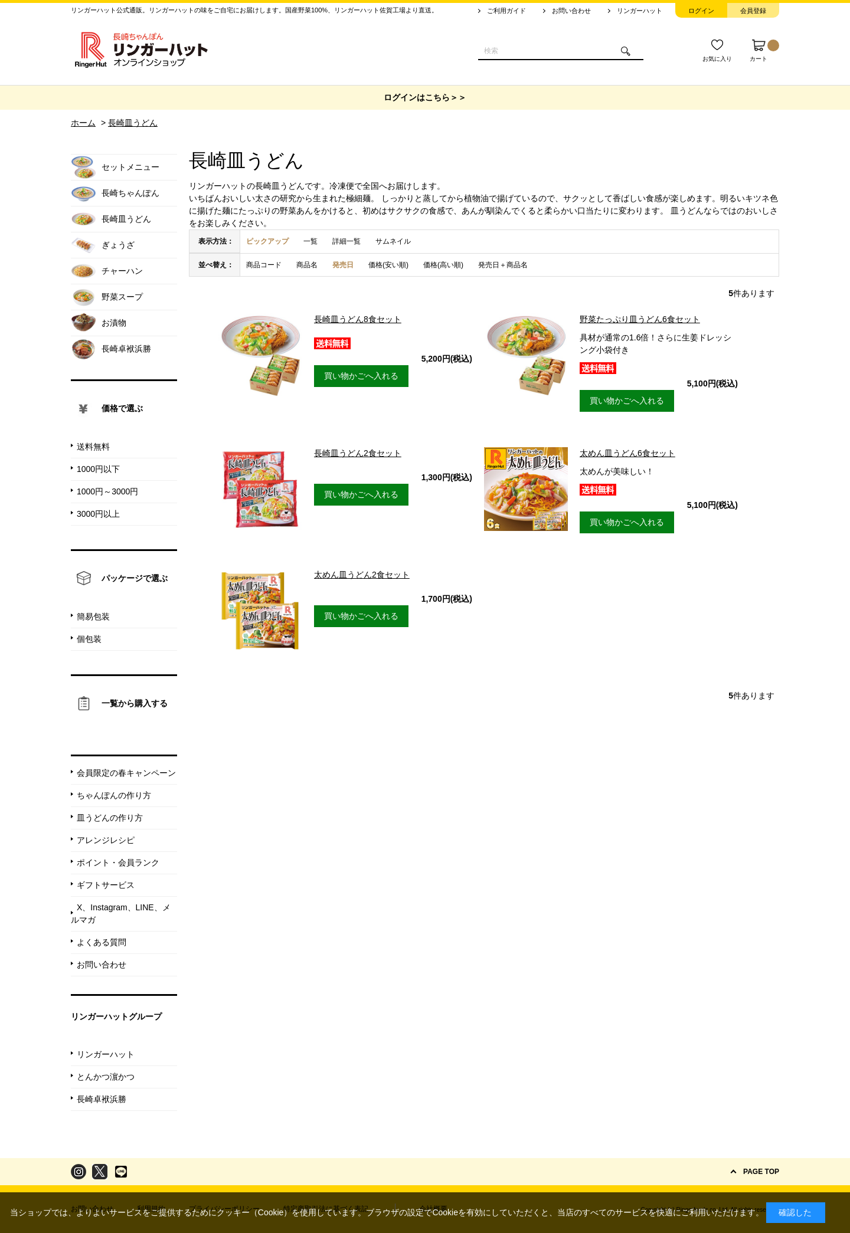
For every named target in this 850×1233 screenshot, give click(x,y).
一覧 (310, 241)
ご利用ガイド (506, 10)
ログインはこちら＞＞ (425, 97)
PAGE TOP (761, 1172)
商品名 (307, 265)
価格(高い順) (443, 265)
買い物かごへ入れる (361, 376)
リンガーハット (639, 10)
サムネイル (393, 241)
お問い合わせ (571, 10)
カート (764, 51)
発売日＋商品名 (503, 265)
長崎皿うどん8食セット (357, 319)
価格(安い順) (388, 265)
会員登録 (753, 10)
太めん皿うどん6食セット (627, 453)
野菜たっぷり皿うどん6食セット (640, 319)
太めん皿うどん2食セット (362, 574)
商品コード (264, 265)
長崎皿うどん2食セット (357, 453)
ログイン (701, 10)
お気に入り (717, 58)
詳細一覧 (346, 241)
